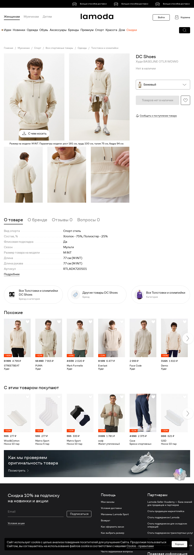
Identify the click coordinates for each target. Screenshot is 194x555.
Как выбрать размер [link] (112, 532)
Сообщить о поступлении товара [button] (158, 115)
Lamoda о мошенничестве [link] (116, 545)
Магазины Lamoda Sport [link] (115, 514)
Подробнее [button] (12, 274)
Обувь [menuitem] (43, 30)
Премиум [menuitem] (87, 30)
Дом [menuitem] (122, 30)
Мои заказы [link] (107, 502)
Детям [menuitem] (47, 17)
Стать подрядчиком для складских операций (167, 525)
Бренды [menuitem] (73, 30)
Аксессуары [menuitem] (58, 30)
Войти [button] (161, 17)
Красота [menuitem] (111, 30)
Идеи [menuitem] (7, 30)
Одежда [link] (82, 48)
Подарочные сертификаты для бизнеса (169, 545)
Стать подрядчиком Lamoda (163, 517)
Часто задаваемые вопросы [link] (117, 551)
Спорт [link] (37, 48)
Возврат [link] (105, 520)
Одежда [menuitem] (32, 30)
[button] (184, 30)
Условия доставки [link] (111, 508)
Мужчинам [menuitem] (31, 17)
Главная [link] (8, 48)
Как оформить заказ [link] (112, 526)
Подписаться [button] (79, 514)
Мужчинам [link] (24, 48)
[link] (90, 4)
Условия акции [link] (16, 523)
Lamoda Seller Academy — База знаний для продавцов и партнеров (169, 503)
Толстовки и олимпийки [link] (104, 48)
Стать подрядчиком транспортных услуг (170, 532)
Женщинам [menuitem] (12, 17)
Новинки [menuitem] (19, 30)
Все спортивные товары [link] (59, 48)
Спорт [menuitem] (99, 30)
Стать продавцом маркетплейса (165, 511)
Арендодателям (156, 539)
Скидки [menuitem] (131, 30)
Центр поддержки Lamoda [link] (116, 539)
